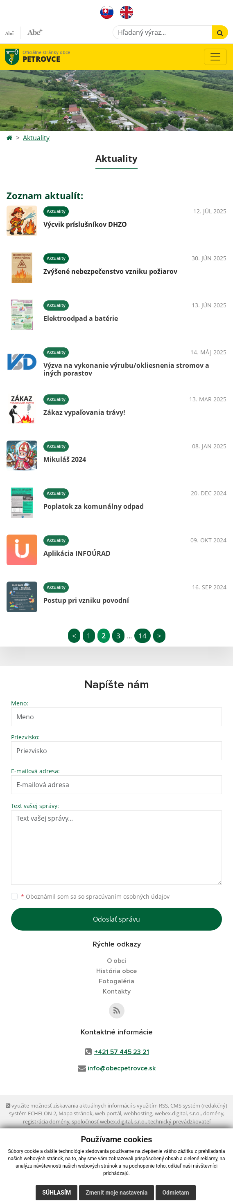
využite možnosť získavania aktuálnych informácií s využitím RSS (87, 1105)
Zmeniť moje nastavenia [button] (116, 1192)
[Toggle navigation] (215, 57)
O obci (116, 961)
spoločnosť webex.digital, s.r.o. (109, 1121)
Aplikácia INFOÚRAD (77, 553)
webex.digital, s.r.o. (178, 1113)
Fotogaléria (116, 981)
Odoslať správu (116, 919)
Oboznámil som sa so (95, 896)
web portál (108, 1113)
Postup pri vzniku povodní (86, 600)
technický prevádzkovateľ (179, 1121)
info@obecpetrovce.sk (122, 1068)
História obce (116, 971)
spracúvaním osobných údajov (128, 896)
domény (213, 1113)
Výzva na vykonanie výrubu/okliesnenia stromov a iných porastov (126, 369)
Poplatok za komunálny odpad (93, 506)
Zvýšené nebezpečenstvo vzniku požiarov (110, 271)
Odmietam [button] (175, 1192)
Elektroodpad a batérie (80, 318)
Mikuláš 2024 (64, 459)
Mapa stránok (76, 1113)
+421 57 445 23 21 (121, 1052)
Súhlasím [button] (56, 1192)
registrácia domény (46, 1121)
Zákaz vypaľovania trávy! (84, 412)
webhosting (138, 1113)
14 (142, 635)
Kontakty (117, 991)
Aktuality (36, 137)
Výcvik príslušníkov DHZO (85, 224)
